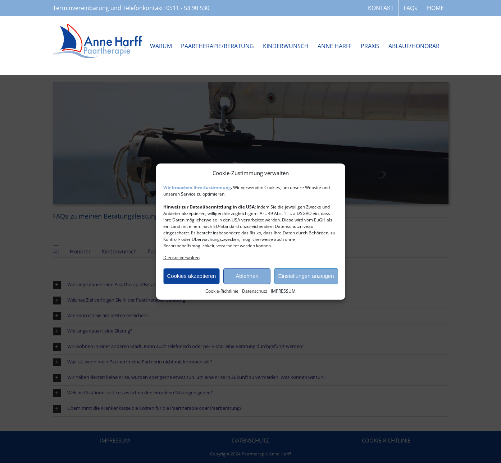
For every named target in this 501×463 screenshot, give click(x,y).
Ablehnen (247, 276)
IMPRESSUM (283, 291)
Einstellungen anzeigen (306, 276)
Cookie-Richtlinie (221, 291)
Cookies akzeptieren (191, 276)
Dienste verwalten (181, 257)
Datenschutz (254, 291)
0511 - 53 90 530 (187, 8)
